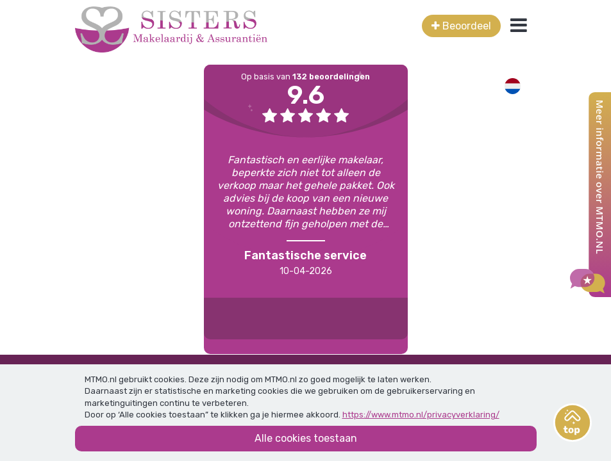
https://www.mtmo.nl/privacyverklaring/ (420, 414)
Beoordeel (461, 26)
